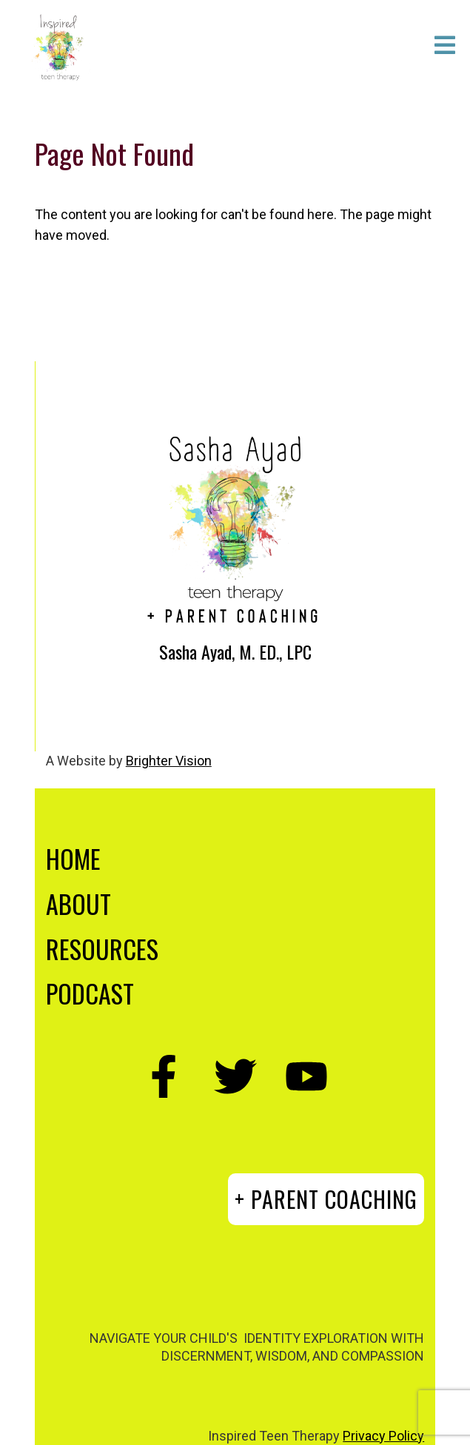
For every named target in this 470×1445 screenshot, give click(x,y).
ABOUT (78, 903)
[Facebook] (164, 1076)
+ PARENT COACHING (326, 1199)
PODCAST (90, 993)
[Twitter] (235, 1076)
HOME (73, 858)
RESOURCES (102, 949)
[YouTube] (306, 1076)
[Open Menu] (444, 46)
